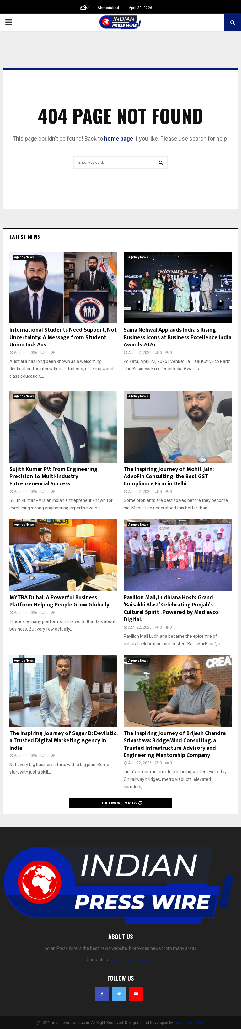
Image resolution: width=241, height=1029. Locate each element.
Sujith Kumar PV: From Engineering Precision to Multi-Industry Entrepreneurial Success (53, 477)
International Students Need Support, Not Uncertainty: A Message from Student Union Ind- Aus (63, 337)
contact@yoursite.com (132, 959)
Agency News (24, 257)
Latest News (24, 237)
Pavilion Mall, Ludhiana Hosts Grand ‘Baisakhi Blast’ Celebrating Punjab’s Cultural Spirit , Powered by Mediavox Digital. (171, 608)
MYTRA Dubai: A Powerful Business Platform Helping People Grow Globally (59, 601)
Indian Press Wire (189, 1023)
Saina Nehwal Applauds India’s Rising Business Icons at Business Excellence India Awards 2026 (177, 337)
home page (118, 138)
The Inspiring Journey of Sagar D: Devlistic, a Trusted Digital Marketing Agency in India (63, 741)
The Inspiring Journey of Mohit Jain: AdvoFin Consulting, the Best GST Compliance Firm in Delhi (169, 477)
